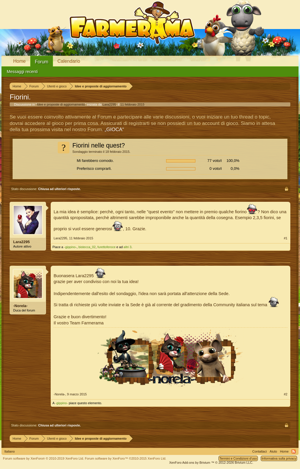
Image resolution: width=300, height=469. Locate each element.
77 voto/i (214, 160)
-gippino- (70, 247)
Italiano (9, 451)
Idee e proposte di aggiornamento (61, 104)
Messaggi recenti (22, 71)
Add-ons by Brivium (211, 462)
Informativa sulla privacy (279, 458)
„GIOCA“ (114, 129)
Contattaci (259, 451)
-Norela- (20, 306)
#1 (285, 238)
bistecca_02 (87, 247)
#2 (285, 394)
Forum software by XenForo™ (125, 458)
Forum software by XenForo (43, 458)
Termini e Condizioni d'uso (238, 458)
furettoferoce (107, 247)
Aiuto (273, 451)
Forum (41, 61)
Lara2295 (109, 104)
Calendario (68, 61)
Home (19, 61)
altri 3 (128, 247)
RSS (294, 451)
